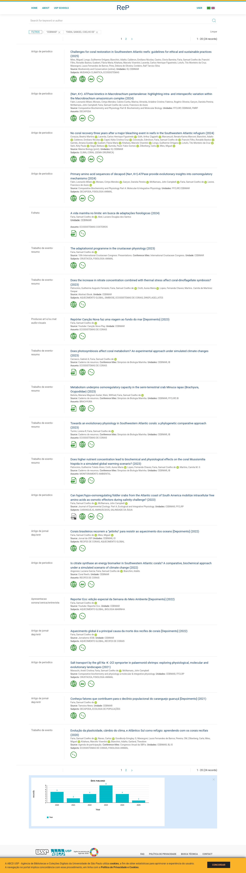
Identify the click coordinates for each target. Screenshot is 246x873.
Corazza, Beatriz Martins (82, 136)
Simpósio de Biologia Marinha (132, 362)
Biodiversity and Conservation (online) (96, 69)
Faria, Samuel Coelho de (189, 59)
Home (34, 8)
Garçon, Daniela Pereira (201, 102)
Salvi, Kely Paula (78, 146)
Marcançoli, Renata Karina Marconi (179, 136)
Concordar (218, 865)
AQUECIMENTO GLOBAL (92, 297)
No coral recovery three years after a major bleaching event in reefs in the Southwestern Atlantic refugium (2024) (142, 133)
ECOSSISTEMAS (111, 72)
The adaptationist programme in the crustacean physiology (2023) (112, 248)
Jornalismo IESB (86, 638)
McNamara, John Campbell (83, 105)
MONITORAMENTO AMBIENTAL (95, 474)
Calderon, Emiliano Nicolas (141, 59)
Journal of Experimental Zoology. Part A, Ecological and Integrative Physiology (116, 506)
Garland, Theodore (137, 741)
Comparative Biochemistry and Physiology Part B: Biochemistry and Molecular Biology (120, 108)
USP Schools (61, 8)
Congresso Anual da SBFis (133, 744)
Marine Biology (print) (88, 149)
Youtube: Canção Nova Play (91, 326)
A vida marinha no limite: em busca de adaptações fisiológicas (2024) (115, 213)
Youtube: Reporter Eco (89, 606)
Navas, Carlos (104, 738)
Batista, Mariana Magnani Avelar (86, 395)
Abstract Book (85, 294)
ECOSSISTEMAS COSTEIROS (94, 227)
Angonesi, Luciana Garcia (82, 571)
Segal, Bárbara (97, 146)
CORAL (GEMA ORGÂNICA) (101, 152)
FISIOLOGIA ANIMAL (102, 191)
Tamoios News (85, 705)
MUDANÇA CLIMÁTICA (91, 72)
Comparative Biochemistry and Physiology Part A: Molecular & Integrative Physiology (119, 188)
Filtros (35, 32)
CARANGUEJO (87, 510)
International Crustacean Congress (167, 255)
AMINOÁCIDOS (102, 510)
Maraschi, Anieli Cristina (82, 670)
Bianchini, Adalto (118, 59)
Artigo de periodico (41, 51)
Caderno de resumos (88, 362)
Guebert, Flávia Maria (103, 62)
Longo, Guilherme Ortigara (96, 59)
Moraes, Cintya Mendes (104, 102)
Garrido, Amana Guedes (82, 143)
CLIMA (83, 152)
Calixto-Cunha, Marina (127, 102)
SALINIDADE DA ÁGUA (122, 510)
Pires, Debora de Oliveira (121, 66)
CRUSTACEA (86, 258)
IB (169, 362)
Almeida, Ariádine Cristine (151, 102)
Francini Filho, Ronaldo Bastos (196, 140)
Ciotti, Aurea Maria (147, 288)
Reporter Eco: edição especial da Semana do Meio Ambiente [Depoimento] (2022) (122, 599)
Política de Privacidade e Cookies (120, 867)
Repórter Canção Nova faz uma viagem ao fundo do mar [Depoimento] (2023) (119, 319)
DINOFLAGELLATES (153, 297)
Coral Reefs (84, 574)
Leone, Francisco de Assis (135, 105)
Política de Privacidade (162, 854)
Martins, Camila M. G (190, 467)
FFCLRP (177, 108)
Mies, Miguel (76, 59)
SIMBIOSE (110, 297)
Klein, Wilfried (109, 395)
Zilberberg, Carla (148, 146)
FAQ (142, 854)
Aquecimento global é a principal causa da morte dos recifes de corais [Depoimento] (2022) (128, 631)
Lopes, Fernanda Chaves (172, 288)
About (45, 8)
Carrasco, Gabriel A (79, 359)
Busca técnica (189, 854)
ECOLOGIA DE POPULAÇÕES (106, 709)
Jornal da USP (85, 538)
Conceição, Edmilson (143, 140)
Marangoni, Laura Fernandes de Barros (89, 66)
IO (128, 69)
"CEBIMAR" (53, 32)
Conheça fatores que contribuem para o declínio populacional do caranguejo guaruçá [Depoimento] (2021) (138, 698)
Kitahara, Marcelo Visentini (127, 62)
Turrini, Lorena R (78, 431)
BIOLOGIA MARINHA (115, 609)
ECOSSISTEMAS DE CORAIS (129, 297)
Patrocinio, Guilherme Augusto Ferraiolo (89, 288)
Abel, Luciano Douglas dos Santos (114, 217)
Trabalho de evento (41, 730)
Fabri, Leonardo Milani (81, 102)
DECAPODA (85, 111)
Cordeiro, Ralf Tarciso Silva (147, 66)
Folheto (35, 212)
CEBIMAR (134, 69)
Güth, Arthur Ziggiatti (148, 136)
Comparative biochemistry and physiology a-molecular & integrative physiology (116, 674)
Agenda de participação (90, 744)
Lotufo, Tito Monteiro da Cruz (192, 62)
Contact (207, 854)
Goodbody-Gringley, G (125, 738)
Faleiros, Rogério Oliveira (177, 102)
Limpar (213, 31)
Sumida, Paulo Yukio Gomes (122, 146)
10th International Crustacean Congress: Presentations (105, 255)
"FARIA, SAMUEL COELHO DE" (82, 32)
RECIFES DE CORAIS (90, 541)
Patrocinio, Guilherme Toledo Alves (87, 467)
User (199, 8)
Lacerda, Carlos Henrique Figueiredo (158, 62)
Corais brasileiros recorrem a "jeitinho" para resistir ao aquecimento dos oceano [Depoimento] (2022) (134, 531)
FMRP (195, 108)
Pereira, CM (181, 738)
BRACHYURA (86, 401)
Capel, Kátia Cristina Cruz (116, 140)
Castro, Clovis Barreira (165, 59)
